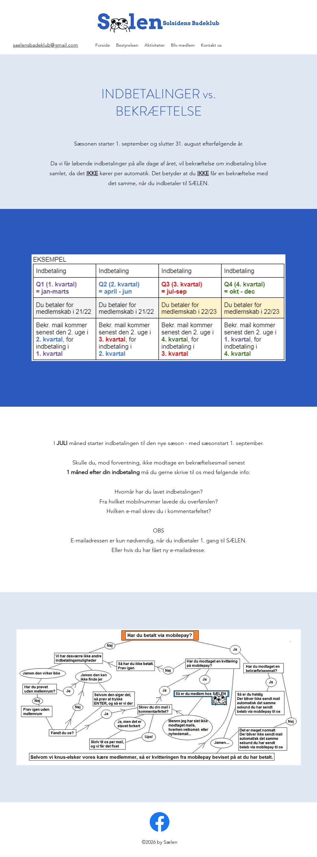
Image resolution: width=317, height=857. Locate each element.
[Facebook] (159, 822)
